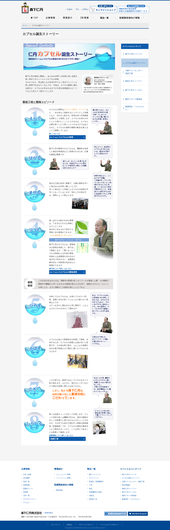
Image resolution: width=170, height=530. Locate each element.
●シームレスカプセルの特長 (61, 137)
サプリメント (94, 478)
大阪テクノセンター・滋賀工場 (134, 71)
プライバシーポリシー (86, 524)
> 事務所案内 (48, 513)
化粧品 (91, 495)
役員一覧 (26, 481)
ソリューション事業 (63, 478)
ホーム (25, 25)
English (69, 9)
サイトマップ (55, 524)
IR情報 (25, 492)
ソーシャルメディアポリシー (109, 524)
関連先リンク (28, 489)
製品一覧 (91, 469)
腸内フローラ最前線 (133, 99)
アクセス (26, 503)
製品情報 (59, 490)
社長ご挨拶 (27, 474)
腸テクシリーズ (94, 474)
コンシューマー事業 (63, 474)
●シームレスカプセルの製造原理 (63, 272)
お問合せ (85, 9)
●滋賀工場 (54, 439)
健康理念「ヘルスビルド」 (134, 108)
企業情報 (25, 469)
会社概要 (26, 478)
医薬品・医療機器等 (96, 481)
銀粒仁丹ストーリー (133, 81)
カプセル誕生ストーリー (135, 63)
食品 (90, 489)
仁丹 (90, 485)
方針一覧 (26, 495)
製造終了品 (93, 499)
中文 (77, 9)
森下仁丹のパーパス (133, 54)
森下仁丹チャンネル (133, 90)
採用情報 (26, 485)
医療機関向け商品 (95, 492)
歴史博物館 (126, 485)
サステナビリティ (29, 499)
